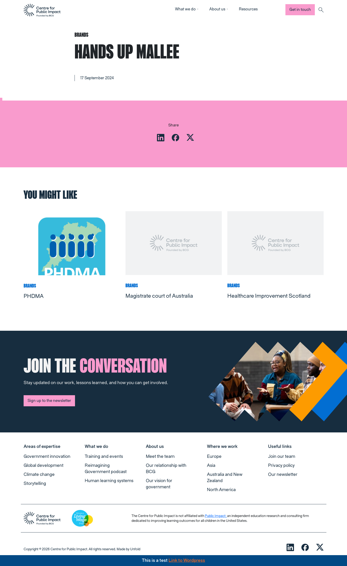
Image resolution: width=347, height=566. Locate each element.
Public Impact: (216, 516)
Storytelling (35, 483)
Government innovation (47, 456)
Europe (214, 456)
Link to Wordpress (187, 560)
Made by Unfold (128, 549)
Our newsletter (282, 474)
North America (221, 489)
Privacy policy (281, 465)
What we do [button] (185, 9)
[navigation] (42, 10)
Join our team (281, 456)
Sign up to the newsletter (49, 400)
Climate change (39, 474)
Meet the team (160, 456)
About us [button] (217, 9)
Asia (211, 465)
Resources (248, 9)
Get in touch (300, 9)
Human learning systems (109, 480)
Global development (43, 465)
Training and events (104, 456)
